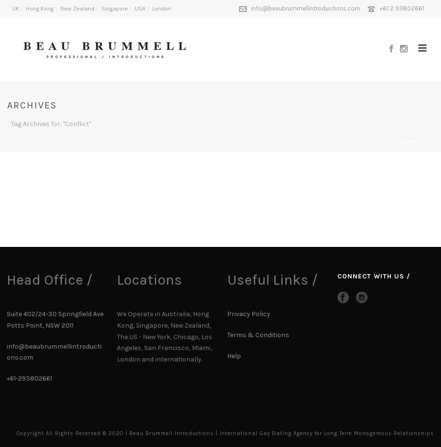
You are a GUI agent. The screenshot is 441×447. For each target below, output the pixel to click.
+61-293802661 (29, 378)
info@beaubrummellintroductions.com (305, 8)
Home (384, 142)
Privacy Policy (248, 314)
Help (234, 356)
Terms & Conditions (258, 335)
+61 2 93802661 (401, 8)
